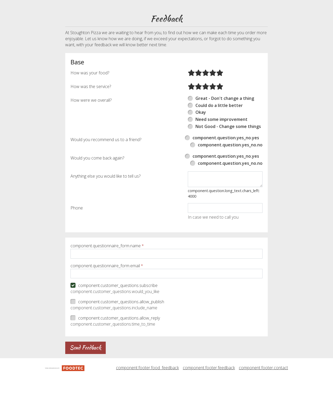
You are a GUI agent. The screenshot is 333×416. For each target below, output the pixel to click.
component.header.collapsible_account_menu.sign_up (128, 39)
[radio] (191, 117)
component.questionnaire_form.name (105, 291)
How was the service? (90, 131)
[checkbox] (166, 331)
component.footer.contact (263, 413)
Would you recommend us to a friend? (105, 184)
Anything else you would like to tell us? (105, 221)
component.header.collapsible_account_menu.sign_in (127, 28)
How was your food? (89, 118)
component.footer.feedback (209, 413)
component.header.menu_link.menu (105, 5)
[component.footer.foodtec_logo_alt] (64, 412)
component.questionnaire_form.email (105, 311)
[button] (28, 11)
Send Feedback (85, 393)
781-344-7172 (316, 5)
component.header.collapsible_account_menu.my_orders (133, 17)
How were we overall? (91, 145)
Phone (76, 253)
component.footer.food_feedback (147, 413)
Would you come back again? (97, 203)
